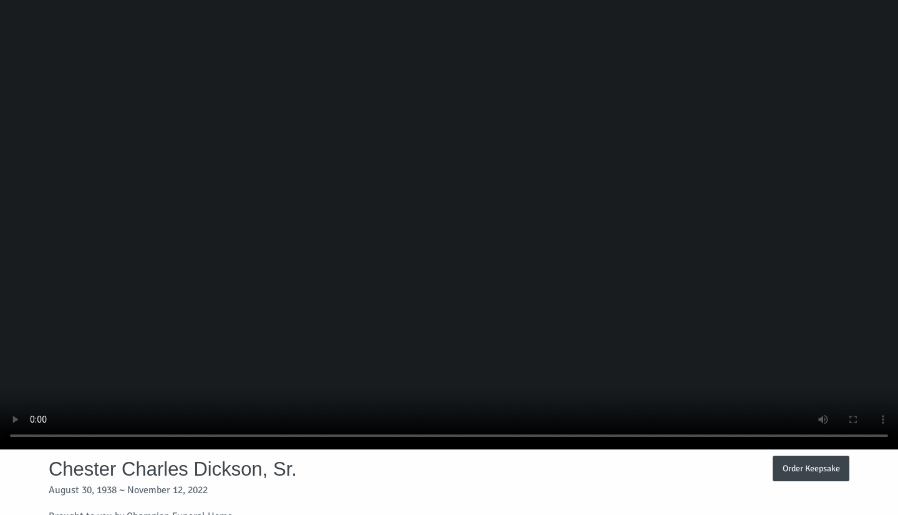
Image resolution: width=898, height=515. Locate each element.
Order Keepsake (811, 468)
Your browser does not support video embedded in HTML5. (449, 224)
